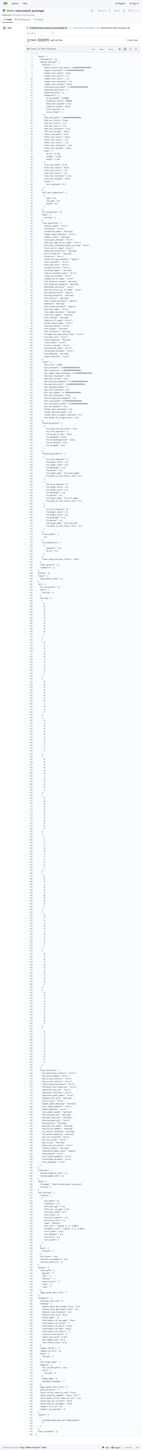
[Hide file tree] (4, 28)
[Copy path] (129, 28)
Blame (102, 49)
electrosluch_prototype (30, 10)
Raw (93, 49)
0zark (33, 40)
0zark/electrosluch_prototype (23, 15)
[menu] (105, 1447)
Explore (15, 3)
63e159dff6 (43, 40)
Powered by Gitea (11, 1447)
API (137, 1447)
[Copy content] (125, 49)
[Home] (5, 3)
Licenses (128, 1447)
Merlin (10, 10)
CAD (98, 28)
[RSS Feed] (92, 11)
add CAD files (56, 40)
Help (25, 3)
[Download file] (119, 49)
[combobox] (40, 33)
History (111, 49)
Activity (38, 19)
